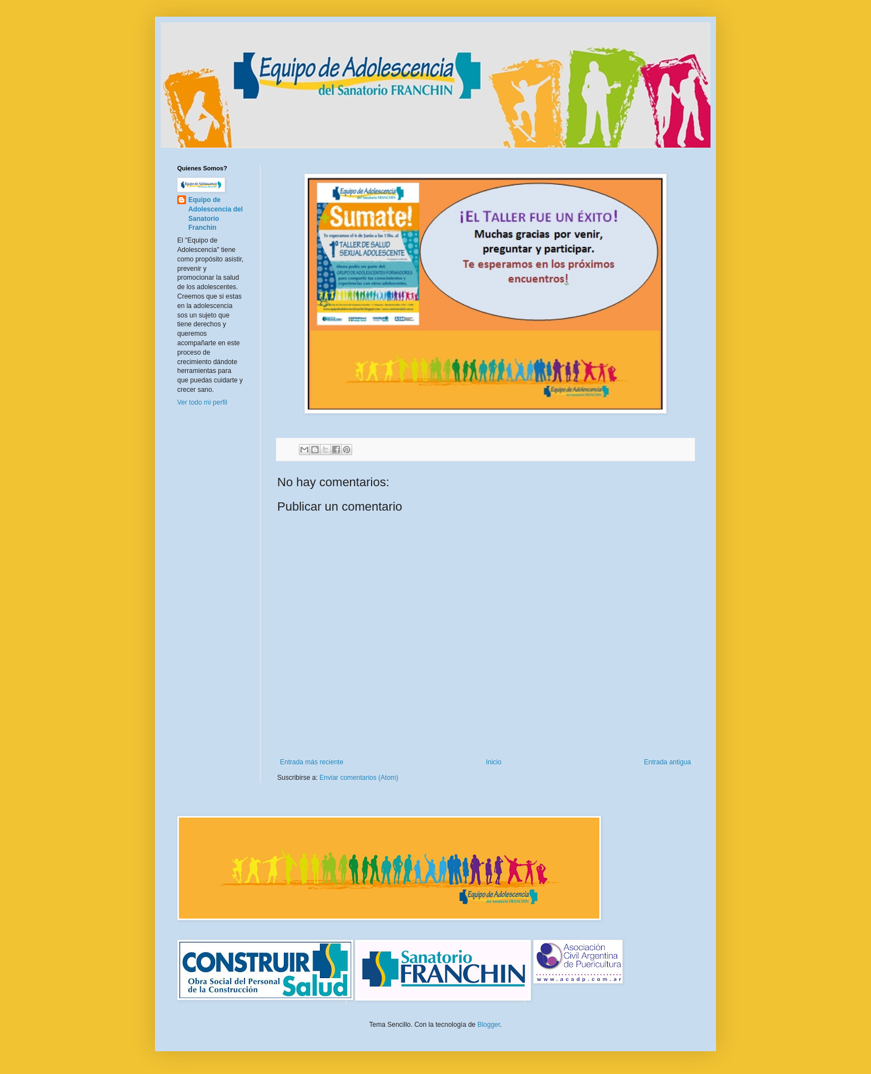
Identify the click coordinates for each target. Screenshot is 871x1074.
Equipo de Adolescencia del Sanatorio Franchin (215, 213)
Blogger (488, 1024)
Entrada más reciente (311, 762)
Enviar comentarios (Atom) (358, 777)
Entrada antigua (667, 762)
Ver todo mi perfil (202, 402)
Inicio (494, 762)
